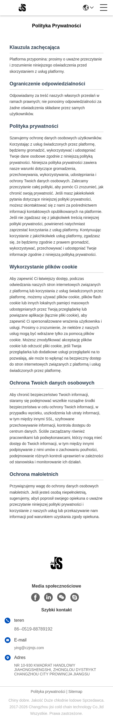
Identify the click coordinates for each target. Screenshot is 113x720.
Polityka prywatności (48, 691)
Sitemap (75, 691)
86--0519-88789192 (33, 629)
